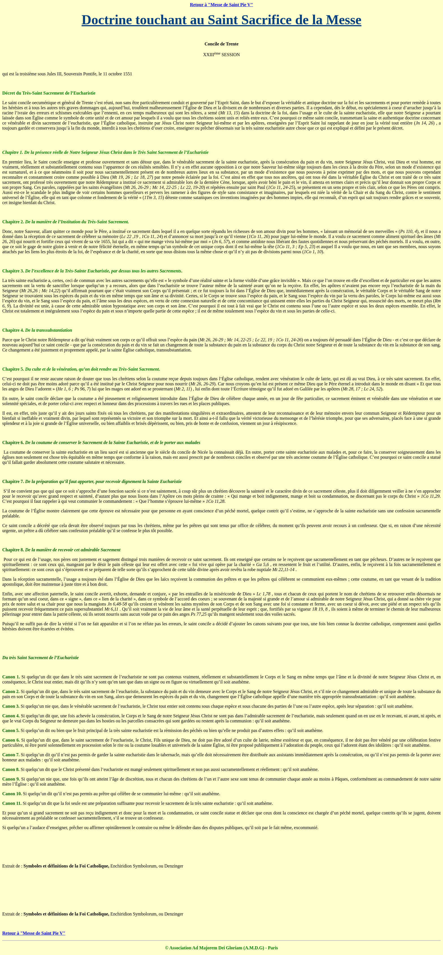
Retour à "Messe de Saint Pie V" (221, 4)
